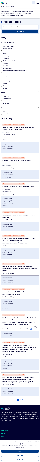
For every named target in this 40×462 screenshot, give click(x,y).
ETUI (3, 132)
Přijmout (20, 451)
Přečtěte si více (20, 459)
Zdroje (2, 436)
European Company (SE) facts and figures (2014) (18, 186)
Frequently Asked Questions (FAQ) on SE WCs (16, 160)
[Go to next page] (20, 400)
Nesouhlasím (20, 455)
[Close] (38, 12)
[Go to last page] (22, 400)
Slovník (3, 433)
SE (31, 329)
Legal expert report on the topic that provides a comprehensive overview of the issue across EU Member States (19, 269)
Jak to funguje (5, 430)
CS (33, 3)
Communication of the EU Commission (14, 292)
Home (2, 6)
